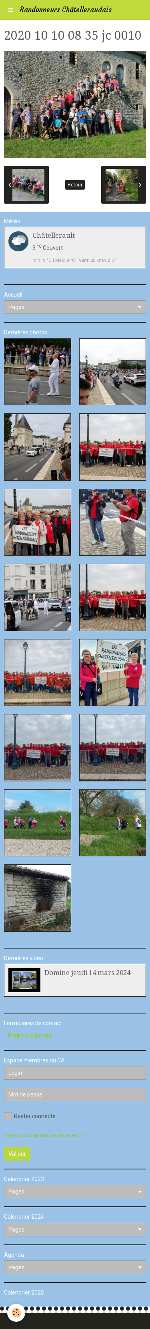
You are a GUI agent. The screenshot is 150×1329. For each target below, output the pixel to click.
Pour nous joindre (30, 1035)
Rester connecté (30, 1116)
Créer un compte (21, 1135)
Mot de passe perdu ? (64, 1135)
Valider (17, 1154)
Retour (75, 185)
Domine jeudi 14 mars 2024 (87, 973)
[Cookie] (16, 1313)
